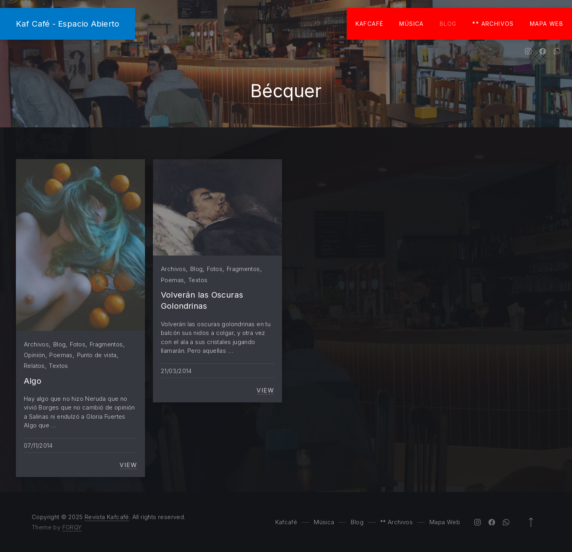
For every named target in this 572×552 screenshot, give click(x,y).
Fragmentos (106, 344)
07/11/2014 (38, 445)
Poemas (60, 355)
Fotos (77, 344)
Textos (58, 365)
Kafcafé (370, 23)
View (128, 465)
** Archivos (493, 23)
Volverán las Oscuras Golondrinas (202, 300)
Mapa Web (546, 23)
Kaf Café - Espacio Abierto (67, 24)
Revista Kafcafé (107, 517)
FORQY (72, 527)
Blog (448, 23)
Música (411, 23)
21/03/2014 (176, 371)
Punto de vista (97, 355)
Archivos (36, 344)
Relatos (34, 365)
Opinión (34, 355)
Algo (32, 381)
